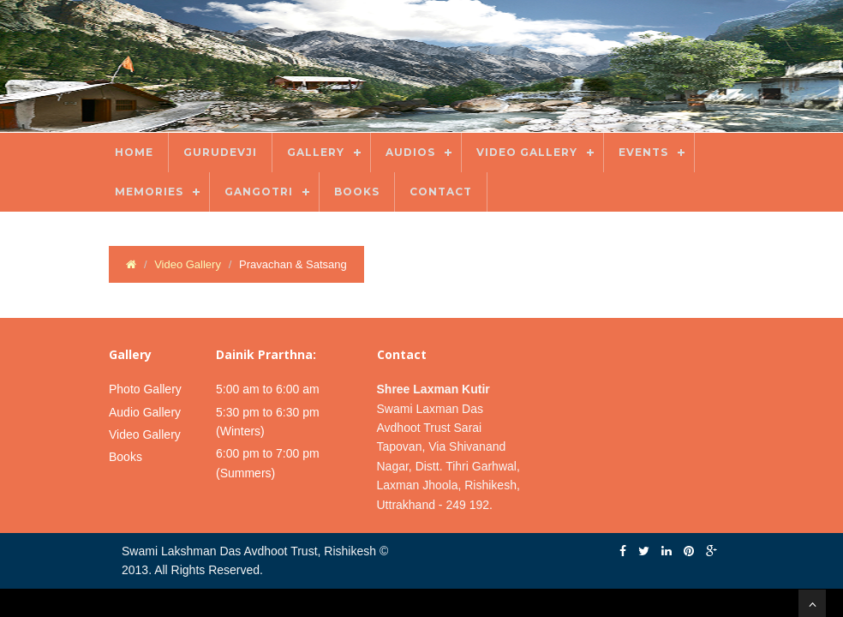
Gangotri (258, 191)
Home (134, 152)
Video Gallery (526, 152)
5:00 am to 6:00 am (268, 389)
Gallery (315, 152)
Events (643, 152)
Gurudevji (220, 152)
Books (357, 191)
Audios (410, 152)
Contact (441, 191)
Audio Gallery (145, 412)
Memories (149, 191)
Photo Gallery (145, 389)
